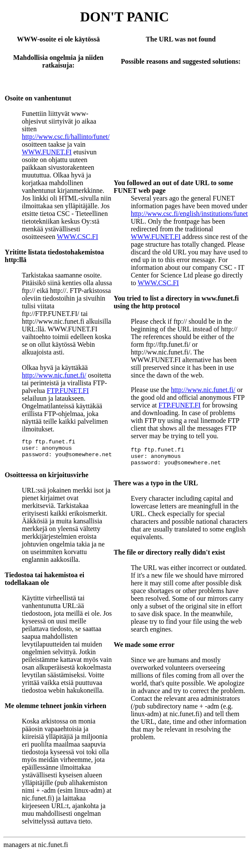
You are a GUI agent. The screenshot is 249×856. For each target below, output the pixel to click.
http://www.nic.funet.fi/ (54, 375)
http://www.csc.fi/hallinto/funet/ (66, 136)
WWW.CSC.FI (77, 236)
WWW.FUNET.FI (46, 152)
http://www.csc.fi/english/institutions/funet (189, 213)
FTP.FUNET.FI (68, 390)
